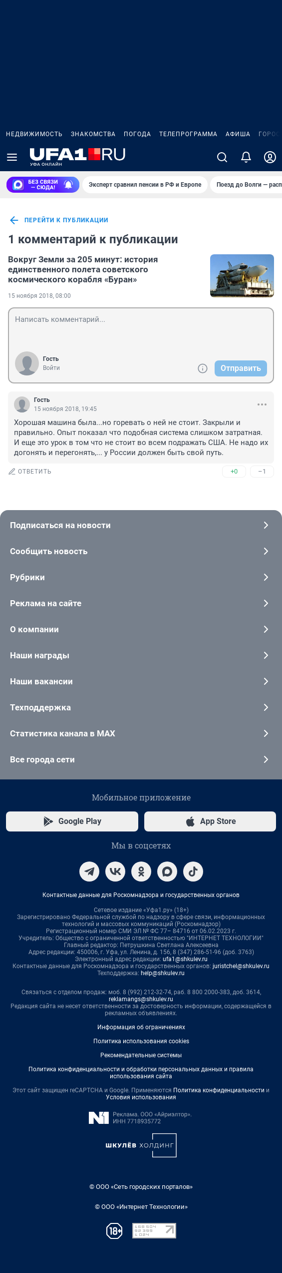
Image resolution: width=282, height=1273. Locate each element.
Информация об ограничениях (141, 1027)
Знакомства (93, 134)
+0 (234, 471)
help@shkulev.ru (163, 973)
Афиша (238, 134)
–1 (262, 471)
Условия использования (141, 1097)
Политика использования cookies (141, 1041)
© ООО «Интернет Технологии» (141, 1206)
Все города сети (141, 759)
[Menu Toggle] (12, 157)
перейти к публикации (58, 220)
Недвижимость (34, 134)
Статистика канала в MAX (141, 733)
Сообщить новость (141, 551)
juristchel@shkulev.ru (241, 966)
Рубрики (141, 577)
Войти (51, 367)
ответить (30, 472)
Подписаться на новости (141, 525)
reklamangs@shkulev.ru (141, 999)
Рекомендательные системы (141, 1055)
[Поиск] (222, 157)
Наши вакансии (141, 681)
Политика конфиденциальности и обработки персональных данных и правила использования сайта (141, 1073)
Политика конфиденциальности (219, 1090)
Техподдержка (141, 707)
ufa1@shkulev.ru (185, 959)
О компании (141, 629)
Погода (137, 134)
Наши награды (141, 655)
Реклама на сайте (141, 603)
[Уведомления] (246, 157)
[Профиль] (270, 157)
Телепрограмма (188, 134)
